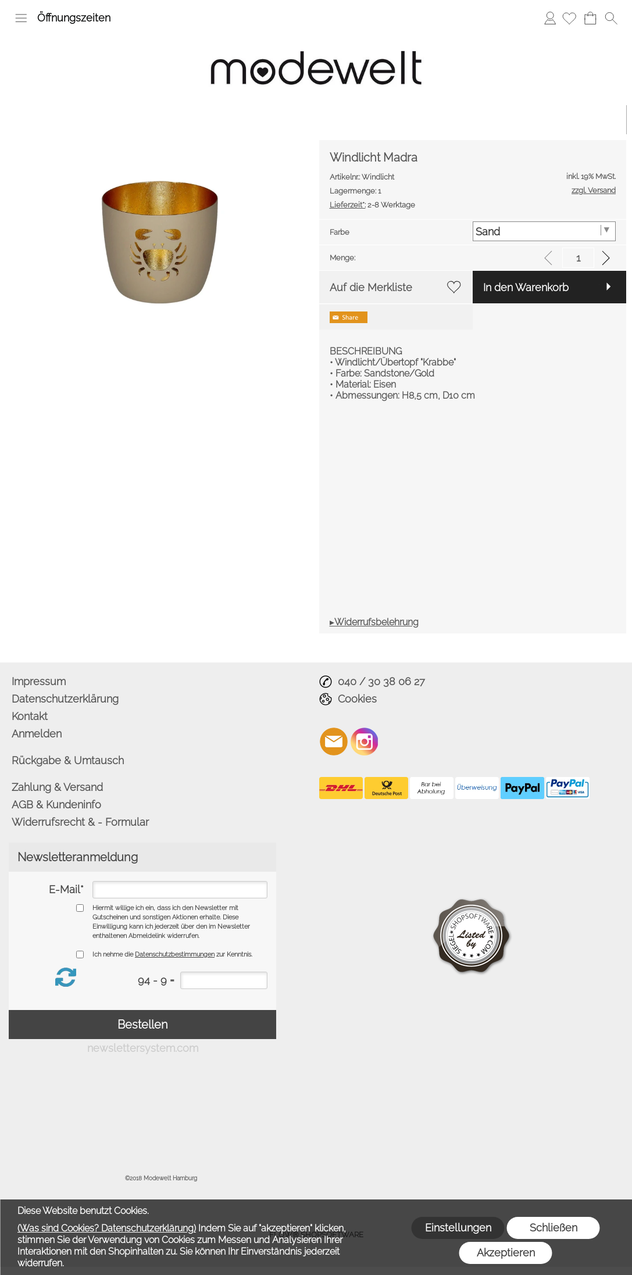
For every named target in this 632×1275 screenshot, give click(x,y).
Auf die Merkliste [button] (371, 287)
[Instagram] (364, 741)
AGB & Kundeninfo (56, 804)
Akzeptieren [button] (506, 1253)
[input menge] (578, 258)
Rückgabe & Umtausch (68, 760)
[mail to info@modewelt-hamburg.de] (333, 741)
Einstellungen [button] (458, 1228)
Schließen (553, 1228)
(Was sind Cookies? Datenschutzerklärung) (106, 1228)
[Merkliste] (569, 18)
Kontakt (30, 716)
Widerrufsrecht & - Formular (80, 822)
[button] (21, 18)
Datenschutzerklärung (65, 699)
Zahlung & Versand (57, 787)
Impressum (39, 681)
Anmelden (550, 18)
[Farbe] (544, 231)
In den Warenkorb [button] (526, 287)
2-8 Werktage (372, 204)
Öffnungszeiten (73, 18)
